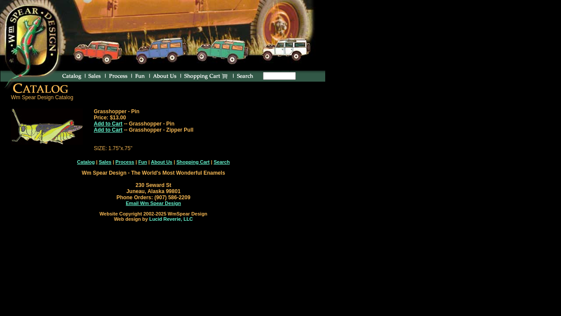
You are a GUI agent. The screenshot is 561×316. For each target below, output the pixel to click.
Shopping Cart (192, 162)
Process (124, 162)
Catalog (86, 162)
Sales (105, 162)
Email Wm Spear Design (153, 203)
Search (221, 162)
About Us (161, 162)
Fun (142, 162)
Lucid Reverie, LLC (171, 219)
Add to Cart (108, 124)
